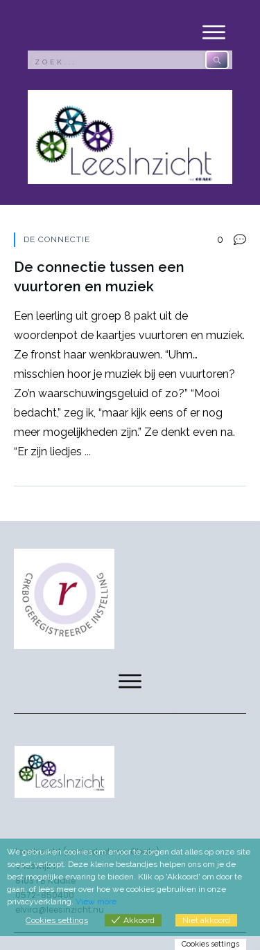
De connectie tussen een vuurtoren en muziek (130, 359)
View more (96, 901)
